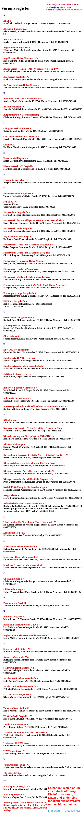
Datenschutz (72, 810)
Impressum (55, 810)
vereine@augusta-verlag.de (59, 7)
